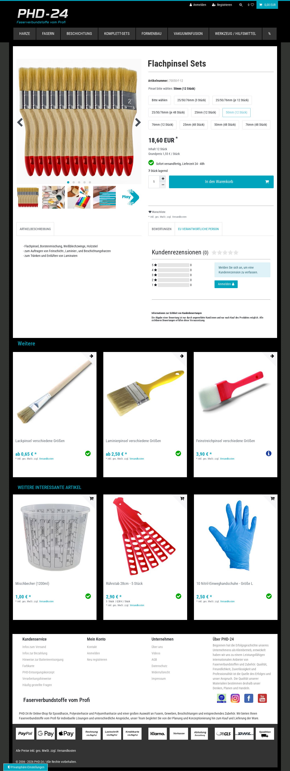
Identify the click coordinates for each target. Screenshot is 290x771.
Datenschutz (159, 666)
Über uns (157, 647)
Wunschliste (157, 212)
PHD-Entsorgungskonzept (38, 672)
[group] (55, 394)
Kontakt (92, 647)
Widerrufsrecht (161, 672)
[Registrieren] (221, 5)
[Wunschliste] (251, 5)
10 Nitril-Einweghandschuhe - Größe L (224, 583)
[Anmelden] (197, 5)
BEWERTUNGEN (162, 229)
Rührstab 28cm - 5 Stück (124, 583)
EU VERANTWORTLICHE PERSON (198, 229)
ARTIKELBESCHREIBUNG (35, 229)
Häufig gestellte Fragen (37, 685)
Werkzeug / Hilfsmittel (235, 33)
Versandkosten (179, 216)
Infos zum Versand (34, 647)
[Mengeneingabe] (153, 182)
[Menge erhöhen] (162, 179)
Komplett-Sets (117, 33)
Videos (156, 653)
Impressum (159, 678)
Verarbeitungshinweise (36, 678)
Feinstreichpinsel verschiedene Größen (225, 441)
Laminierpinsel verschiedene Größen (133, 441)
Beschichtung (79, 33)
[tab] (35, 229)
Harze (24, 33)
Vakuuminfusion (188, 33)
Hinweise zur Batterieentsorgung (42, 659)
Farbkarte (28, 666)
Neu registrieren (97, 659)
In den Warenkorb (237, 181)
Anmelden (93, 653)
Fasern (48, 33)
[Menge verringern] (162, 185)
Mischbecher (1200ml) (32, 583)
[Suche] (240, 5)
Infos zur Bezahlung (34, 653)
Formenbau (152, 33)
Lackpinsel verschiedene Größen (40, 441)
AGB (154, 659)
